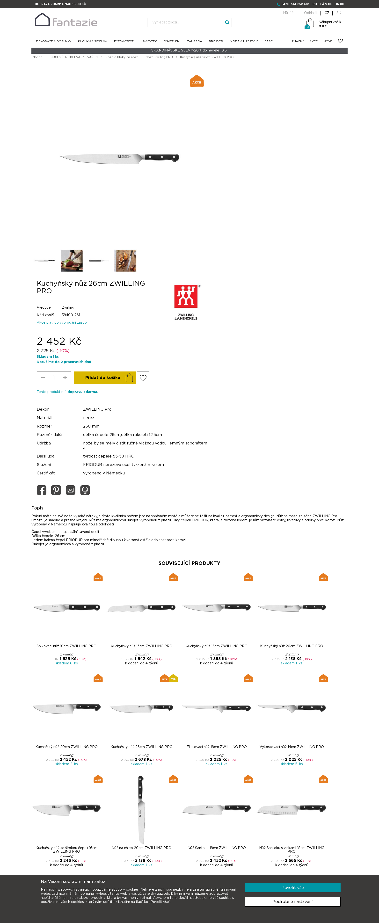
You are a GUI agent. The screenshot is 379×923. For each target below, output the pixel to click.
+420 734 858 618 (295, 4)
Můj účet (290, 13)
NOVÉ (327, 41)
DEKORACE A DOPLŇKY (53, 41)
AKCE (314, 41)
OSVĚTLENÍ (172, 41)
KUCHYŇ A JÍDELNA (92, 41)
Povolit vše (293, 888)
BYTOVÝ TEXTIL (125, 41)
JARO (269, 41)
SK (338, 13)
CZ (327, 13)
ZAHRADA (194, 41)
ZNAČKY (298, 41)
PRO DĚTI (216, 41)
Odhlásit (311, 13)
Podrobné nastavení (292, 902)
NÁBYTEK (150, 41)
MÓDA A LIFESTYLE (244, 41)
